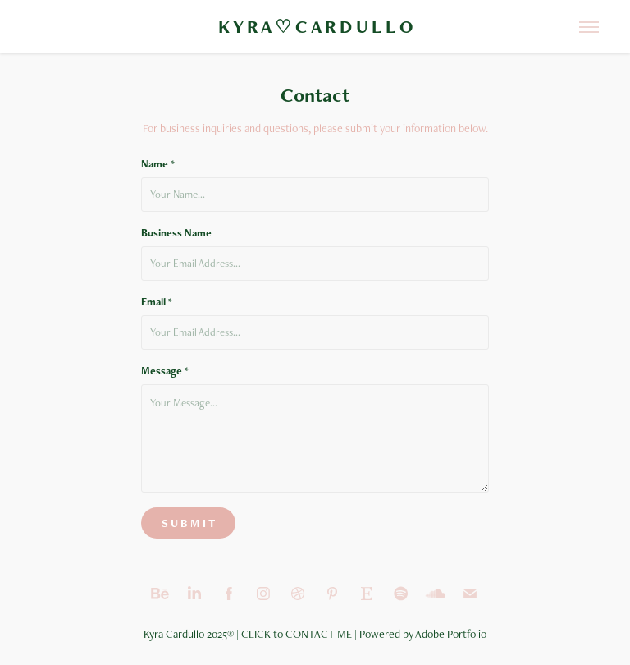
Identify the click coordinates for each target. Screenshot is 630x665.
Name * (158, 164)
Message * (165, 371)
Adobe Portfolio (450, 633)
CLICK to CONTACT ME (296, 633)
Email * (156, 302)
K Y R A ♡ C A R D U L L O (315, 27)
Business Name (176, 233)
